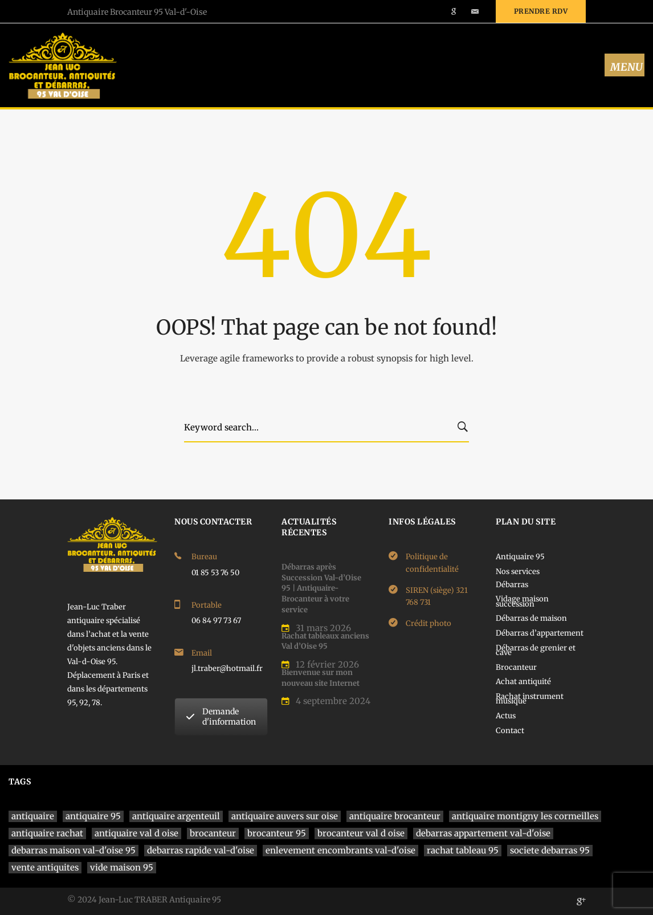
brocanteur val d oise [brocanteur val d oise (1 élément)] (361, 833)
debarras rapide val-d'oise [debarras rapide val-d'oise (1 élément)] (200, 850)
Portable (206, 605)
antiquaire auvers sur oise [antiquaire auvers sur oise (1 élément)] (284, 816)
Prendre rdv (541, 11)
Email (201, 653)
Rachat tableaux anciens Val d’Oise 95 (325, 641)
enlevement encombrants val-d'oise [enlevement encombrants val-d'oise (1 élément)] (340, 850)
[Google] (581, 901)
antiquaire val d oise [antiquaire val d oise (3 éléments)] (136, 833)
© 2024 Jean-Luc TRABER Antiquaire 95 (144, 899)
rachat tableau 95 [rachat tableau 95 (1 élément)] (463, 850)
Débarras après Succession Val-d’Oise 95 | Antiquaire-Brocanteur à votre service (321, 588)
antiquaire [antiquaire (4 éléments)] (32, 816)
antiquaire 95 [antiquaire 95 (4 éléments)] (93, 816)
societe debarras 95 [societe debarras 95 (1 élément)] (550, 850)
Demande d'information (221, 716)
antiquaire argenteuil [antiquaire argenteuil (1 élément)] (176, 816)
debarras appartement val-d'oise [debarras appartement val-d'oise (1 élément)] (483, 833)
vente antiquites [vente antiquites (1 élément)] (45, 867)
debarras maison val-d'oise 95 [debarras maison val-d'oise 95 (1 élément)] (73, 850)
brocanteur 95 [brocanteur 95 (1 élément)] (276, 833)
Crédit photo (428, 623)
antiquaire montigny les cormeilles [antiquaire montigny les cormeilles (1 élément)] (525, 816)
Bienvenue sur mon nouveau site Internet (320, 678)
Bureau (204, 557)
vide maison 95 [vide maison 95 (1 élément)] (121, 867)
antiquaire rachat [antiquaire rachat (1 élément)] (47, 833)
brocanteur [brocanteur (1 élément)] (213, 833)
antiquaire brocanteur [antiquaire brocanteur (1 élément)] (394, 816)
